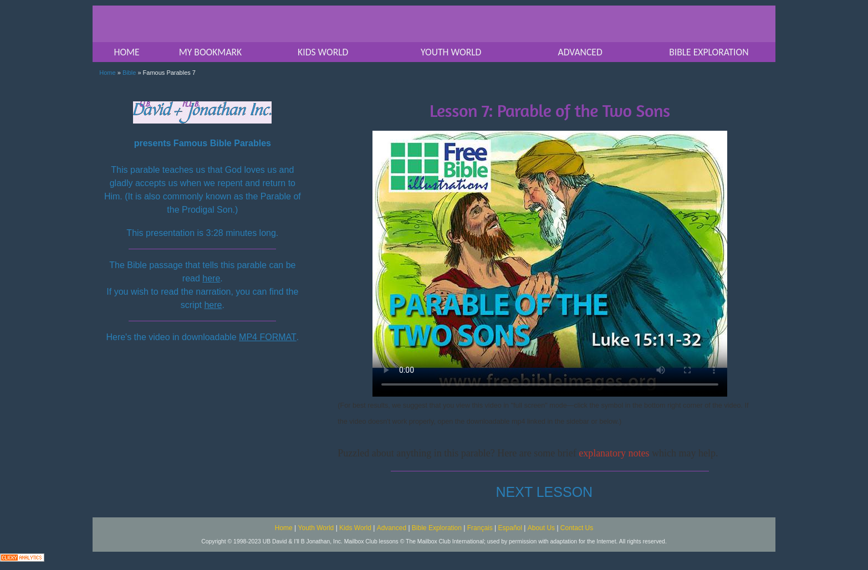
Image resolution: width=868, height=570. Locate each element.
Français (480, 528)
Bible (129, 72)
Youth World (316, 528)
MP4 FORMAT (268, 337)
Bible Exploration (437, 528)
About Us (541, 528)
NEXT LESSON (544, 492)
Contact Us (576, 528)
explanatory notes (614, 453)
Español (510, 528)
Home (107, 72)
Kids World (355, 528)
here (211, 278)
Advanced (391, 528)
